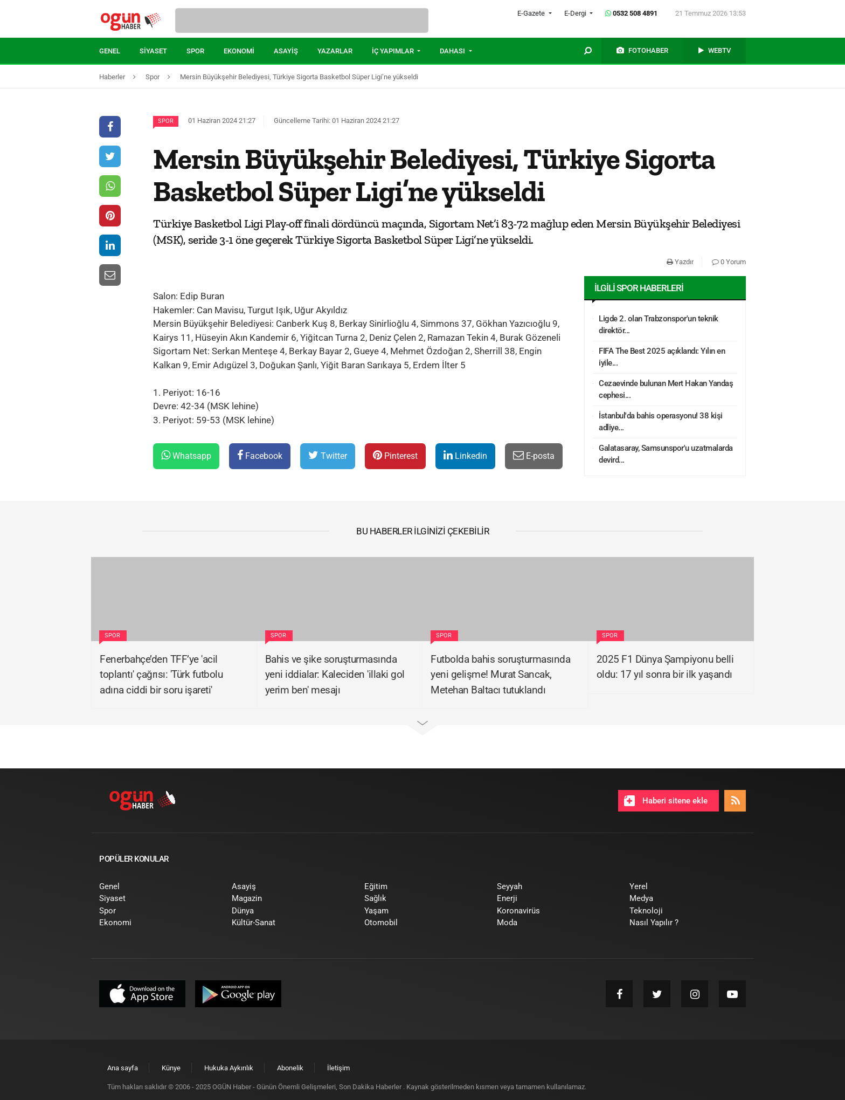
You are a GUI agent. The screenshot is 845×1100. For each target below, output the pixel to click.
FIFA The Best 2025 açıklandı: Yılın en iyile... (662, 357)
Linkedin (465, 455)
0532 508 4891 (631, 13)
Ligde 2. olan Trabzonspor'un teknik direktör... (658, 325)
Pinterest (395, 455)
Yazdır (680, 262)
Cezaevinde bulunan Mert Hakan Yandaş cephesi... (666, 390)
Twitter (327, 455)
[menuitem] (119, 51)
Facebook (259, 455)
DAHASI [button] (453, 51)
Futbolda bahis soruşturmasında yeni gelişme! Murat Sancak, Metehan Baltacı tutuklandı (500, 674)
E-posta (534, 455)
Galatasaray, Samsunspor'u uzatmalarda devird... (666, 454)
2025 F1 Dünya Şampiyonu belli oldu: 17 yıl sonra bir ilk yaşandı (665, 667)
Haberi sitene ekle (666, 800)
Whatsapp (186, 455)
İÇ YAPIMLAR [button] (393, 51)
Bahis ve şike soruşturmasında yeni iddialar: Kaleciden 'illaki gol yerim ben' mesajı (335, 674)
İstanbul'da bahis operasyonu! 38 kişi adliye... (661, 422)
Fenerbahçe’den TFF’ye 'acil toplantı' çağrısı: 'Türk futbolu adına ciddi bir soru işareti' (161, 674)
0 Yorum (729, 262)
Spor (166, 121)
